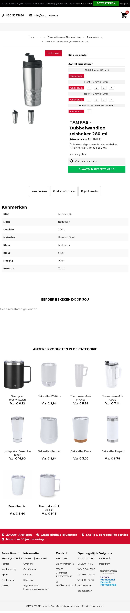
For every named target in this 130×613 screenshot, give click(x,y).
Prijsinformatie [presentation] (89, 192)
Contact (27, 576)
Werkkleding (9, 570)
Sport (5, 576)
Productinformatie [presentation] (64, 192)
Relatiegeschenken (11, 560)
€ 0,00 (125, 10)
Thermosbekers (94, 37)
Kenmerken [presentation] (39, 192)
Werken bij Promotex (35, 560)
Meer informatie (84, 3)
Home (31, 37)
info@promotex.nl (46, 15)
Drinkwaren (8, 581)
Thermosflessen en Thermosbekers (64, 37)
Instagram (104, 565)
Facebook (105, 560)
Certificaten (30, 570)
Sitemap (28, 581)
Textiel (5, 565)
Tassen (5, 587)
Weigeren (124, 3)
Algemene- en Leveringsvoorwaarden (36, 589)
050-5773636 (15, 15)
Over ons (28, 565)
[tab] (39, 193)
